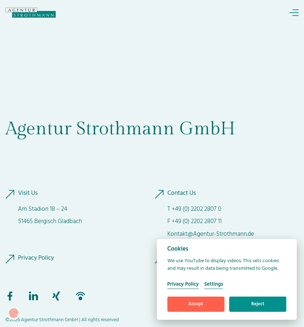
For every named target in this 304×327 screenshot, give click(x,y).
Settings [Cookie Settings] (213, 284)
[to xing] (56, 296)
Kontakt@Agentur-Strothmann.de (210, 234)
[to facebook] (9, 296)
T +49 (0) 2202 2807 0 (194, 209)
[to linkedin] (33, 296)
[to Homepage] (30, 12)
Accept (195, 304)
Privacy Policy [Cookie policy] (183, 284)
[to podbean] (80, 296)
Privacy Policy (36, 258)
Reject (257, 304)
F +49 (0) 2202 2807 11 (194, 221)
